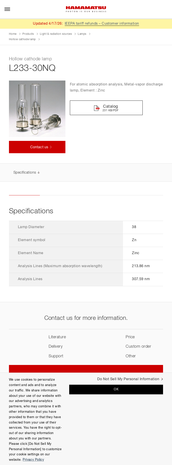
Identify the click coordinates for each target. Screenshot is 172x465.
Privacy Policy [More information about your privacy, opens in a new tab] (33, 459)
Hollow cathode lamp (22, 39)
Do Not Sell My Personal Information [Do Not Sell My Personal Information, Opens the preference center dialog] (128, 379)
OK (116, 389)
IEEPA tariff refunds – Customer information (102, 24)
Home (12, 34)
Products (28, 34)
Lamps (82, 34)
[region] (86, 419)
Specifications (24, 173)
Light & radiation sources (56, 34)
